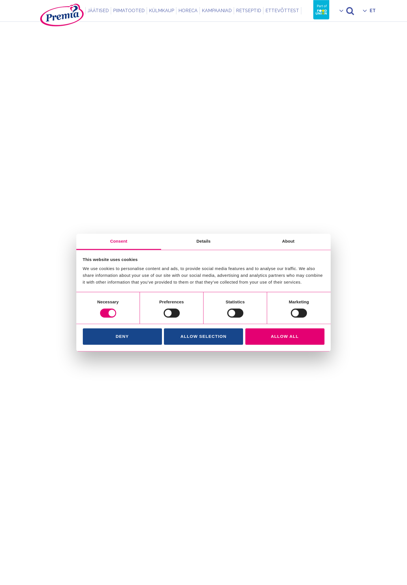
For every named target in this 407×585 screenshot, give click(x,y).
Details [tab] (203, 241)
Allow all (285, 336)
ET (373, 10)
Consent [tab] (118, 241)
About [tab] (288, 241)
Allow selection (204, 336)
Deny (122, 336)
